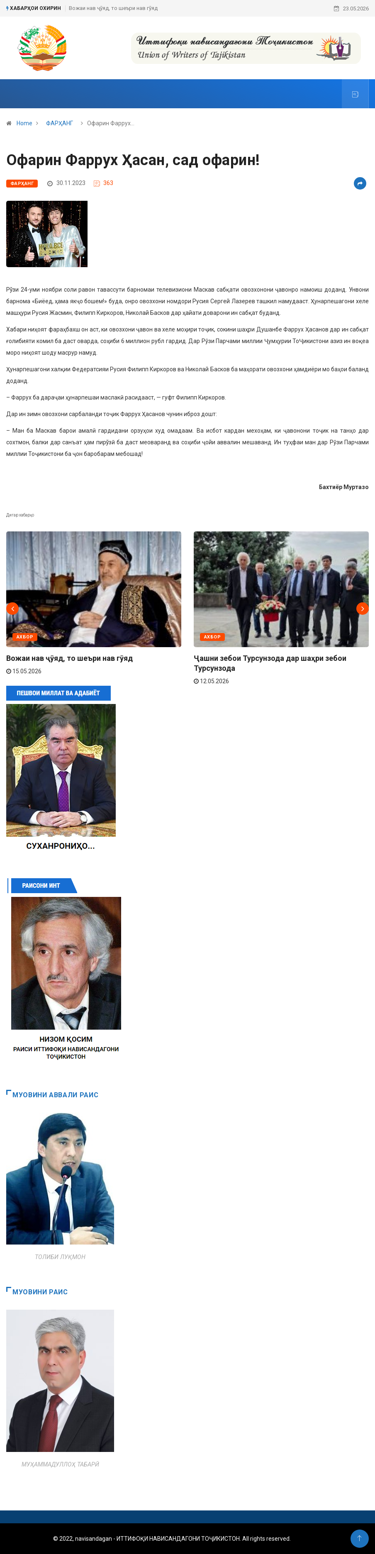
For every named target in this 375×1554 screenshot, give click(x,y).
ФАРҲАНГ (59, 123)
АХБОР (25, 637)
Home (24, 123)
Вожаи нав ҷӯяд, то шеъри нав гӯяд (113, 8)
